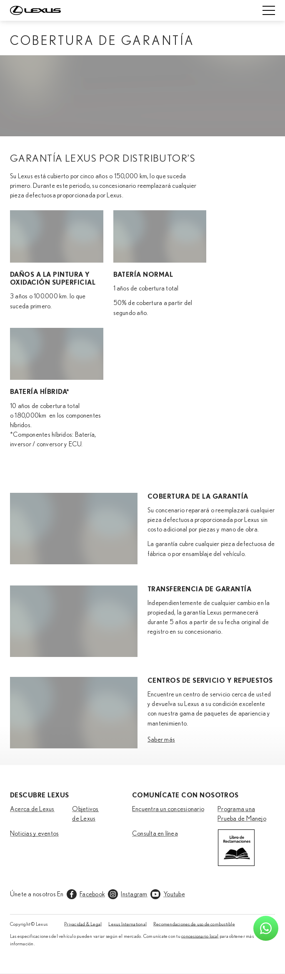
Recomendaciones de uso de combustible (194, 924)
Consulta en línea (155, 833)
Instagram (134, 894)
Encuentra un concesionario (168, 809)
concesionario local (200, 936)
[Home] (35, 10)
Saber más (161, 739)
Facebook (92, 894)
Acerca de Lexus (32, 809)
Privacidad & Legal (83, 924)
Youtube (174, 894)
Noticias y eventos (34, 833)
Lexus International (127, 924)
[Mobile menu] (268, 10)
